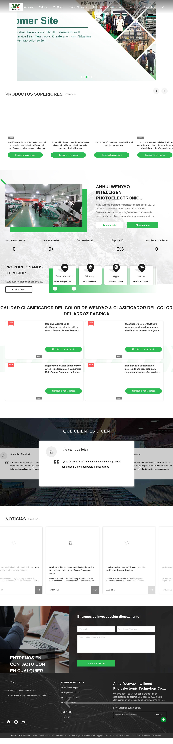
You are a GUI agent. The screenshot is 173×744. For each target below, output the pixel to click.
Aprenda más (109, 225)
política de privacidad (20, 735)
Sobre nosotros (78, 7)
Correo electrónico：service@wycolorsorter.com (29, 695)
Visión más (70, 94)
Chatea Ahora (19, 289)
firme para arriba (159, 715)
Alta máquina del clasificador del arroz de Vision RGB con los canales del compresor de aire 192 (50, 145)
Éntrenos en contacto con (107, 7)
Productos (27, 7)
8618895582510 (90, 281)
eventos (133, 7)
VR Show (58, 7)
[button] (156, 91)
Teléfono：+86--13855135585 (21, 690)
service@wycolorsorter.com (66, 281)
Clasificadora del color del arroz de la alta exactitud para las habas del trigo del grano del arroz (94, 145)
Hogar (12, 7)
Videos (43, 7)
